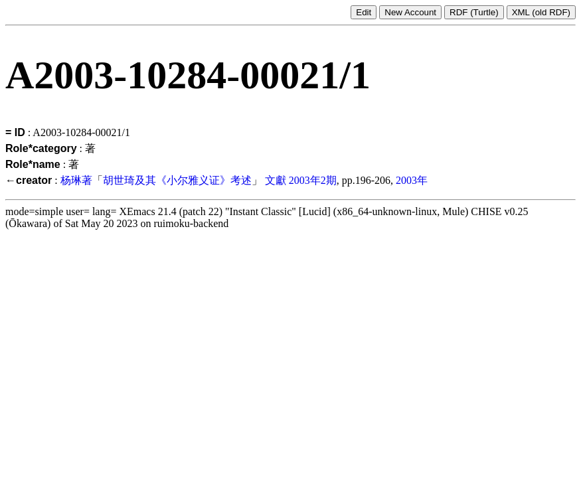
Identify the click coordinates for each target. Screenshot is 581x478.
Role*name (32, 164)
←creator (28, 180)
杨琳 (71, 180)
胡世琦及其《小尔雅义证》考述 (177, 180)
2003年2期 (313, 180)
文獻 (275, 180)
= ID (15, 132)
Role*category (41, 148)
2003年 (412, 180)
